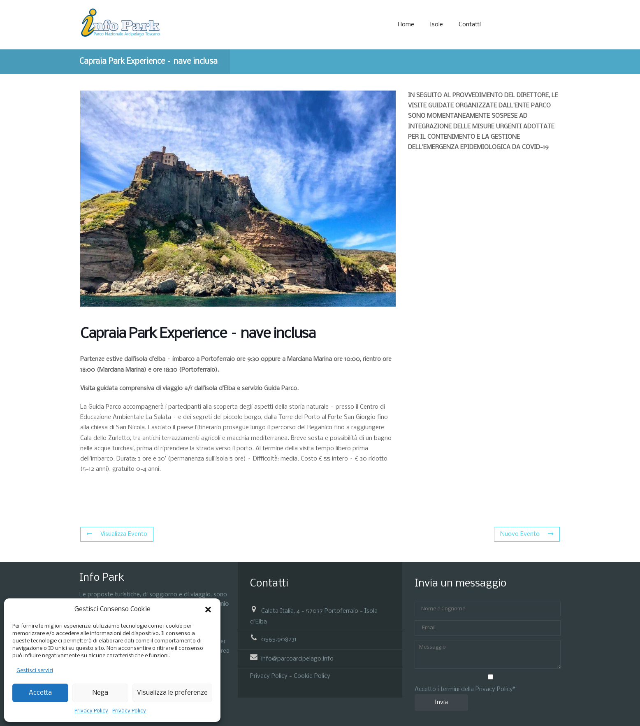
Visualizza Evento (116, 534)
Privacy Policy (91, 711)
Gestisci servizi (34, 670)
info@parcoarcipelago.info (297, 658)
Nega (100, 692)
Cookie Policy (312, 676)
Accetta (40, 692)
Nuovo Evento (527, 534)
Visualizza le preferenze (172, 692)
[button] (208, 609)
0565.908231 (279, 639)
